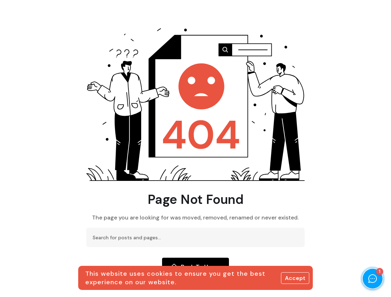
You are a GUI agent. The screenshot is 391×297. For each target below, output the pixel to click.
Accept (295, 278)
